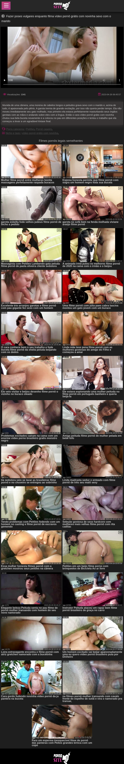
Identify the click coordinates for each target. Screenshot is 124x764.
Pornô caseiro (44, 129)
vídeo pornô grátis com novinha (40, 133)
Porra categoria (15, 129)
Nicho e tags (13, 133)
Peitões (30, 129)
